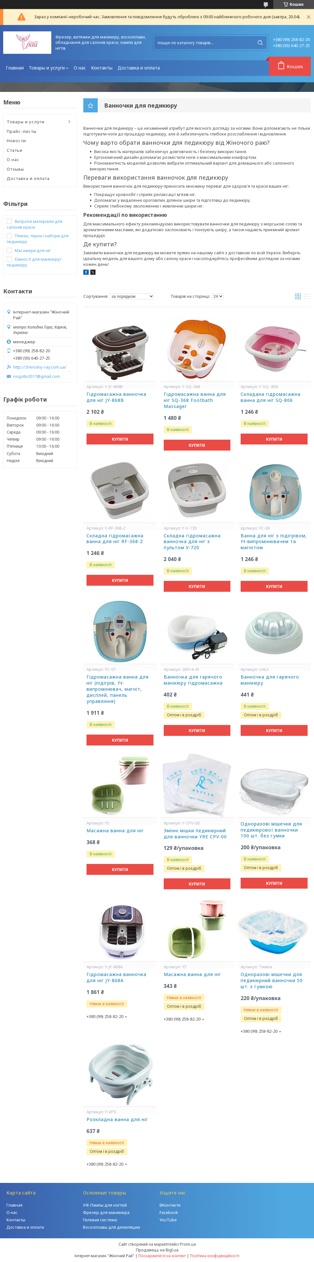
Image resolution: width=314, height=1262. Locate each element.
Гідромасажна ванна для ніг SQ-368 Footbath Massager (195, 400)
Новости (16, 140)
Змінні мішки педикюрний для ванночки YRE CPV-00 (195, 834)
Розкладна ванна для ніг (117, 1119)
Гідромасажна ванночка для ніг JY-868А (116, 977)
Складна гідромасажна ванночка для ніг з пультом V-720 (192, 542)
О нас (80, 68)
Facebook (169, 1212)
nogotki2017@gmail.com (36, 376)
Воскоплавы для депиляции (111, 1227)
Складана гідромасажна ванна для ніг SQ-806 (271, 397)
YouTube (168, 1220)
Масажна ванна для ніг (115, 831)
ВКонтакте (170, 1205)
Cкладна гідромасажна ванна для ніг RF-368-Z (115, 539)
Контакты (101, 68)
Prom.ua (188, 1244)
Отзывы (15, 169)
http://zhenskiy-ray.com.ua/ (39, 367)
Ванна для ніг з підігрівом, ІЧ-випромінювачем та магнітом (274, 542)
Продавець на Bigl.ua (157, 1250)
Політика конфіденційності (214, 1255)
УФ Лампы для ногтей (105, 1205)
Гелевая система (100, 1220)
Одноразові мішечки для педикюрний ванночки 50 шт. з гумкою (272, 980)
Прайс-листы (22, 131)
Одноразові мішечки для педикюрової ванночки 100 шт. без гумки (271, 830)
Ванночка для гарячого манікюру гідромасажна (193, 680)
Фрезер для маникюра (106, 1212)
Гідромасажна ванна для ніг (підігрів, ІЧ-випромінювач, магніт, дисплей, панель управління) (118, 689)
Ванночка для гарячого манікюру (270, 680)
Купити (120, 439)
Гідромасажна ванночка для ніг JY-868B (116, 397)
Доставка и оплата (139, 68)
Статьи (14, 150)
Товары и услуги (47, 68)
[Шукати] (260, 42)
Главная (15, 68)
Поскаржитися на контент (162, 1255)
